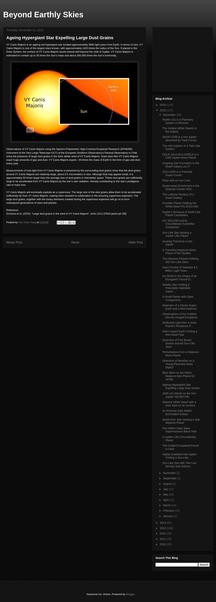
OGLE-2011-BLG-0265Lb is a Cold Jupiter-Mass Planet (180, 156)
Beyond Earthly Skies (43, 14)
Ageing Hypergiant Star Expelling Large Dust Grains (181, 386)
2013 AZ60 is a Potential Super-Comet (177, 173)
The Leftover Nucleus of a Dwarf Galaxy (178, 196)
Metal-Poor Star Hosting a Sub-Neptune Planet (181, 421)
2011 (163, 539)
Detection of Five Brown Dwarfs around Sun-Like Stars (178, 343)
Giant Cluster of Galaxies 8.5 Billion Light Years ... (180, 269)
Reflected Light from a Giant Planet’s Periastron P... (179, 324)
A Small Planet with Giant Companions (177, 298)
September (170, 478)
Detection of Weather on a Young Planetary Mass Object (178, 364)
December (169, 114)
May (166, 494)
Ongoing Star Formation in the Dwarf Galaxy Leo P (180, 165)
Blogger (130, 594)
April (166, 500)
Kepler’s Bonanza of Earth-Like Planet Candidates (181, 213)
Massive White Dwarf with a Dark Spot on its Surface (179, 403)
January (168, 516)
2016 (163, 104)
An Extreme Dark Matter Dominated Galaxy (177, 412)
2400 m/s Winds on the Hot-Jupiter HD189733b (179, 395)
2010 (163, 544)
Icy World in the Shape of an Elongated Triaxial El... (179, 277)
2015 (163, 110)
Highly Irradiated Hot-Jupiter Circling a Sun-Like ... (179, 456)
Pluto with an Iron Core (176, 180)
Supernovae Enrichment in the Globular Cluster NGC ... (180, 187)
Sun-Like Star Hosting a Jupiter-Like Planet (176, 234)
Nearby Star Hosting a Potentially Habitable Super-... (176, 288)
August (167, 483)
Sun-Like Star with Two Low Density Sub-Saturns (179, 464)
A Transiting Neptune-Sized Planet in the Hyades (179, 251)
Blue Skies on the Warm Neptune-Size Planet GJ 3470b (178, 376)
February (169, 510)
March (167, 505)
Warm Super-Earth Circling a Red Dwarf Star (179, 333)
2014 (163, 522)
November (169, 473)
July (166, 489)
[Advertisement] (185, 58)
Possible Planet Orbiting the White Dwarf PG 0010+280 (180, 205)
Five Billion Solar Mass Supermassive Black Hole (179, 430)
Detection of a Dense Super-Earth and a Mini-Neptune (179, 307)
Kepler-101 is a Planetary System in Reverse (177, 121)
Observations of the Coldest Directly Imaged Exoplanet (179, 315)
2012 (163, 533)
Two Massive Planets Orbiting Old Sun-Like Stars (180, 260)
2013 (163, 528)
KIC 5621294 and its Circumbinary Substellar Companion (178, 224)
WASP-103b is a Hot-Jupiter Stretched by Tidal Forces (179, 138)
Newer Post (14, 242)
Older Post (135, 242)
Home (75, 242)
